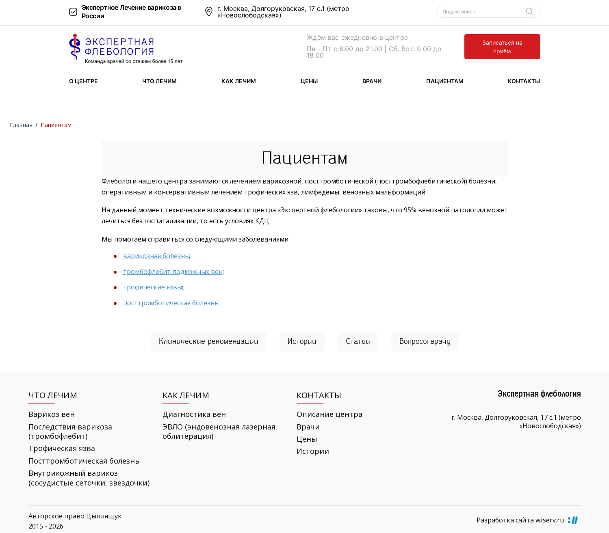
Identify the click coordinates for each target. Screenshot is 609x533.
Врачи (371, 81)
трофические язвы (152, 287)
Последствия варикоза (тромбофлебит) (70, 431)
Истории (313, 451)
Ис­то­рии (302, 341)
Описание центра (329, 414)
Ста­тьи (358, 341)
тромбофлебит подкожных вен (173, 271)
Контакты (524, 81)
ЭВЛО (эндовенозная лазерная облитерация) (219, 431)
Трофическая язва (61, 448)
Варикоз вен (51, 414)
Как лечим (238, 81)
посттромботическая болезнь (171, 302)
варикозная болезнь (156, 255)
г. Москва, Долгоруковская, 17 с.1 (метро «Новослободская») (283, 11)
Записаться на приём (502, 46)
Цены (309, 81)
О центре (83, 81)
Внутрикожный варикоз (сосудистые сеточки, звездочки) (89, 477)
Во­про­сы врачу (425, 341)
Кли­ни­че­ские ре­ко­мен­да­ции (208, 341)
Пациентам (445, 81)
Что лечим (159, 81)
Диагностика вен (194, 414)
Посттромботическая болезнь (83, 461)
